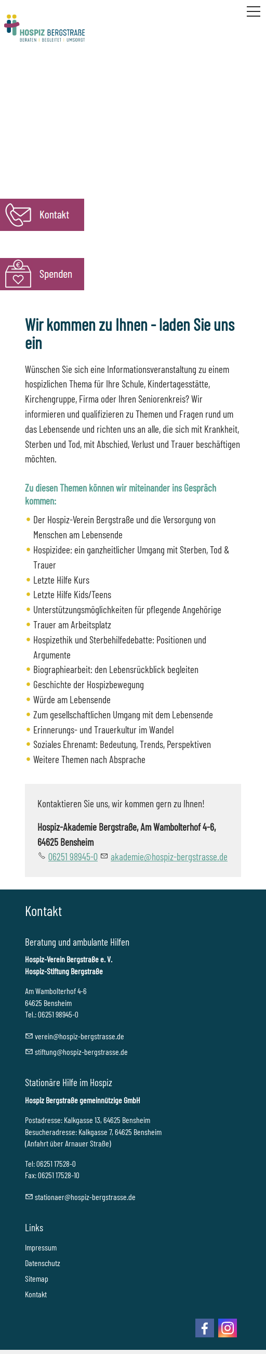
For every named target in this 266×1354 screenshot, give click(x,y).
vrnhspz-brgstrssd (79, 1036)
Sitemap (36, 1278)
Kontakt (36, 1294)
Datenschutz (42, 1263)
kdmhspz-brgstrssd (169, 856)
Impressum (41, 1247)
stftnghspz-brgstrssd (81, 1051)
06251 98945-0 (73, 856)
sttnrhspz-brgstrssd (85, 1197)
